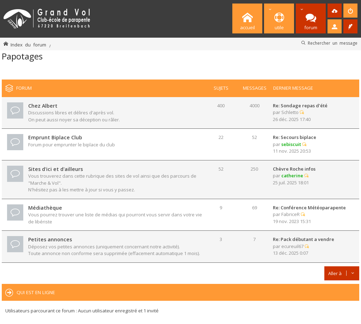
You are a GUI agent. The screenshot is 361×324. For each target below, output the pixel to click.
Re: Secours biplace (294, 137)
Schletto (290, 112)
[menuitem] (335, 11)
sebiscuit (291, 144)
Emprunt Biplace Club (55, 137)
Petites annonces (50, 239)
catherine (292, 175)
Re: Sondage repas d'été (300, 105)
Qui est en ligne (36, 292)
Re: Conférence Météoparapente (309, 207)
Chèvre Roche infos (294, 169)
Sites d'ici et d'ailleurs (55, 169)
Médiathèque (45, 207)
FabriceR (290, 214)
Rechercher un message (332, 43)
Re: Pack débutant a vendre (303, 239)
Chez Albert (42, 105)
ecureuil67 (292, 246)
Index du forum (28, 44)
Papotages (22, 56)
